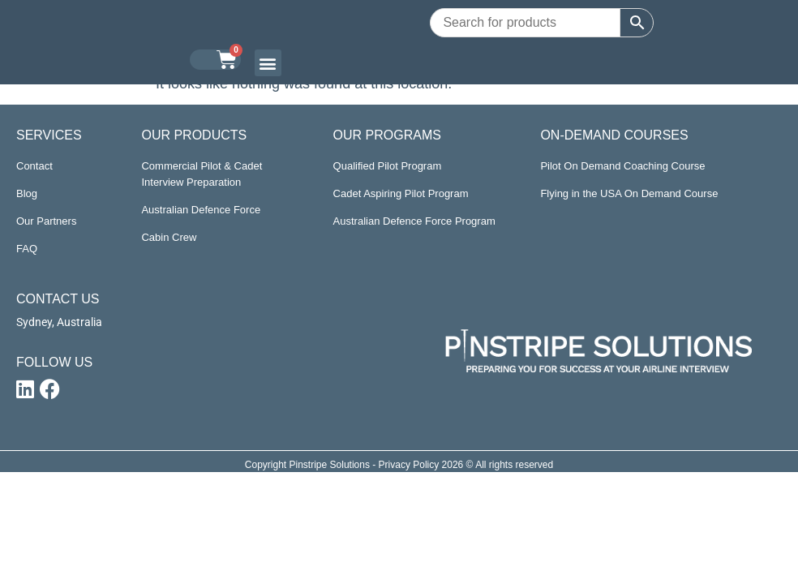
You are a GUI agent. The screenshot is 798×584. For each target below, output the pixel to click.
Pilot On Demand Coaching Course (622, 166)
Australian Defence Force (200, 210)
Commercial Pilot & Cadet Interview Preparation (201, 174)
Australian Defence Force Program (414, 221)
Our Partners (46, 221)
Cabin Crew (168, 237)
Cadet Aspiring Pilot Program (401, 193)
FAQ (26, 249)
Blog (26, 193)
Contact (34, 166)
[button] (268, 62)
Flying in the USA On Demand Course (629, 193)
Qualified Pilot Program (387, 166)
